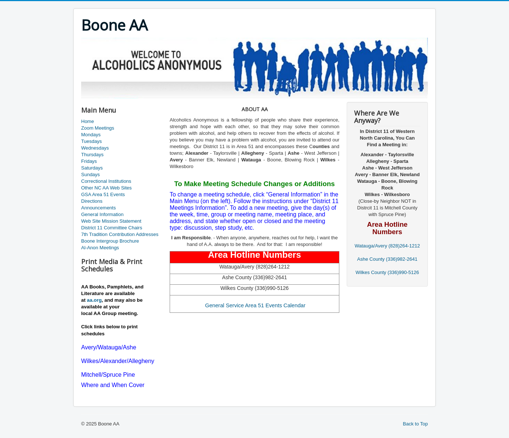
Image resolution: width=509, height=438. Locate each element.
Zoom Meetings (97, 128)
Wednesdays (95, 148)
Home (87, 121)
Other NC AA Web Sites (106, 188)
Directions (92, 201)
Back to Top (415, 424)
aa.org (94, 300)
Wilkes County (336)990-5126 (387, 272)
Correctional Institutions (106, 181)
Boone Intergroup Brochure (110, 241)
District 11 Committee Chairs (111, 227)
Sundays (90, 174)
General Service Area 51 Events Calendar (255, 305)
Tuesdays (91, 141)
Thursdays (92, 154)
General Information (102, 214)
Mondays (91, 134)
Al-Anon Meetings (100, 247)
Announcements (98, 208)
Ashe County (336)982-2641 (387, 259)
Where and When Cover (113, 385)
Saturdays (92, 168)
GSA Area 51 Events (103, 194)
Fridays (89, 161)
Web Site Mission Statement (111, 221)
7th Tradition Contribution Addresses (120, 234)
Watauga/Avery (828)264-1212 (387, 246)
